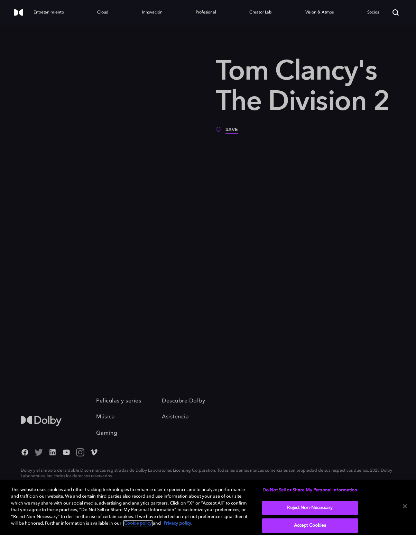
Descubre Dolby (183, 401)
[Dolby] (18, 13)
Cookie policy (138, 523)
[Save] (227, 132)
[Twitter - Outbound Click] (39, 453)
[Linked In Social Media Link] (52, 453)
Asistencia (175, 417)
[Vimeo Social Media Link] (94, 453)
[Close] (405, 506)
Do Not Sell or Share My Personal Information (310, 490)
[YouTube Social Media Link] (66, 453)
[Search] (395, 12)
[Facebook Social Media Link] (25, 453)
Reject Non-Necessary (310, 508)
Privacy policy (177, 523)
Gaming (106, 433)
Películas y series (118, 401)
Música (105, 417)
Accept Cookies (310, 525)
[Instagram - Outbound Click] (80, 453)
